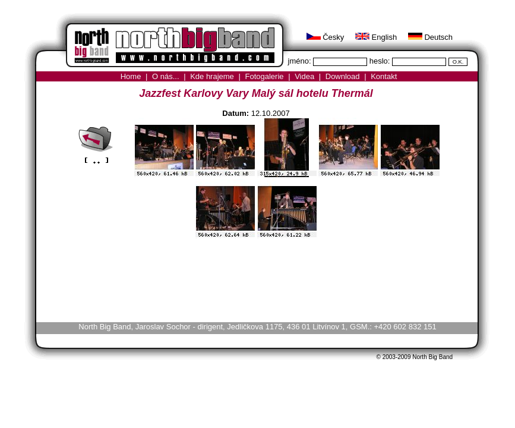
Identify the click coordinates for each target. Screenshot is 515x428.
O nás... (165, 76)
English (376, 37)
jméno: (301, 60)
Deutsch (430, 37)
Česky (326, 37)
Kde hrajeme (212, 76)
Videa (304, 76)
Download (343, 76)
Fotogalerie (264, 76)
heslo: (380, 60)
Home (131, 76)
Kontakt (384, 76)
